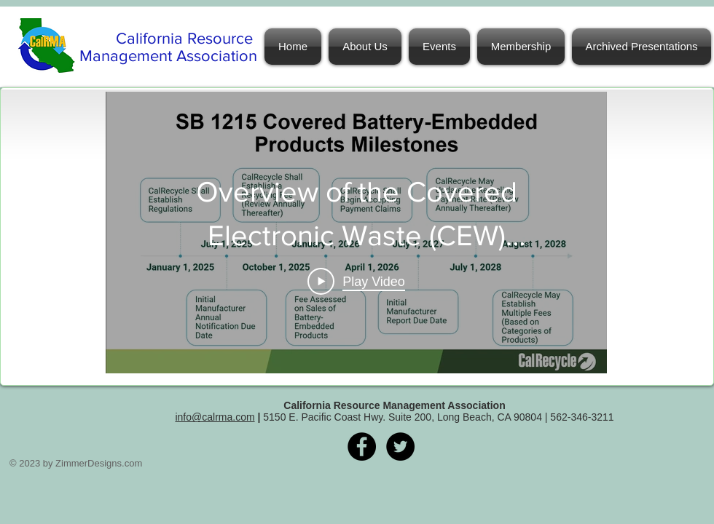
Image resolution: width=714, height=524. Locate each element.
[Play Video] (356, 281)
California (151, 38)
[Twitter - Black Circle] (400, 446)
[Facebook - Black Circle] (362, 446)
